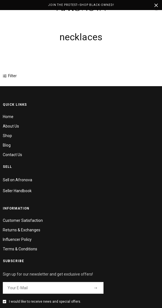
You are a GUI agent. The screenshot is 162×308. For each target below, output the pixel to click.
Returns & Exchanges (21, 230)
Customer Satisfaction (23, 220)
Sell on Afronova (17, 180)
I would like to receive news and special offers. (45, 301)
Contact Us (12, 154)
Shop (7, 135)
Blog (7, 145)
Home (8, 116)
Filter (10, 76)
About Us (11, 126)
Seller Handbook (17, 191)
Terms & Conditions (20, 249)
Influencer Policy (17, 239)
